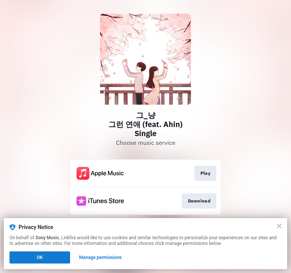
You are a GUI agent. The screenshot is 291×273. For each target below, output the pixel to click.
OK (40, 257)
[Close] (279, 226)
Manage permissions (100, 257)
